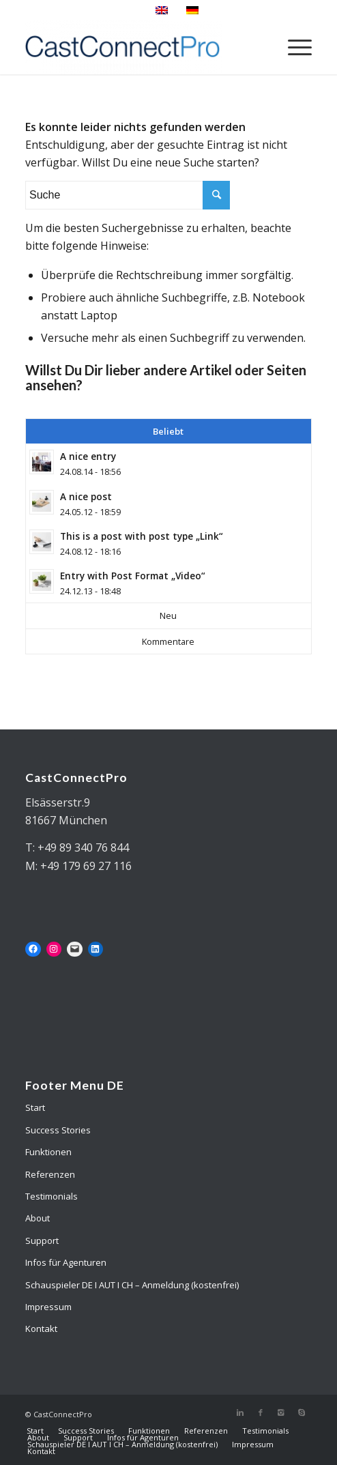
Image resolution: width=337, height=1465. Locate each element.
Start (35, 1107)
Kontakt (41, 1328)
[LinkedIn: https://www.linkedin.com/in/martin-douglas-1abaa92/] (96, 949)
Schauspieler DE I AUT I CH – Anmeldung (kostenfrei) (132, 1285)
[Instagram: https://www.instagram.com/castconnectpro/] (54, 949)
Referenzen (50, 1174)
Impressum (48, 1307)
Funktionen (48, 1152)
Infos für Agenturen (65, 1262)
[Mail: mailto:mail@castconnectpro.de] (75, 949)
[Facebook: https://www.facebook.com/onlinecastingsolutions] (33, 949)
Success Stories (58, 1130)
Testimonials (51, 1196)
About (37, 1218)
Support (42, 1240)
